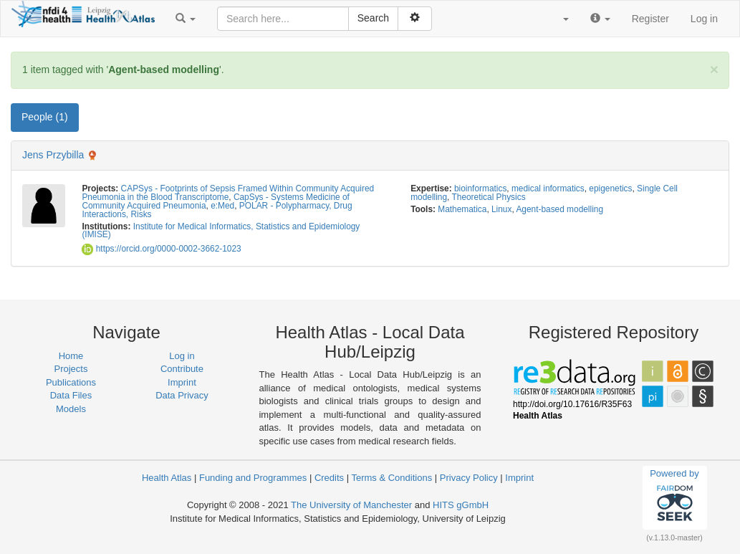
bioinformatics (480, 188)
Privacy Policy (469, 477)
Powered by (674, 497)
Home (71, 355)
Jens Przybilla (53, 155)
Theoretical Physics (489, 197)
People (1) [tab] (44, 117)
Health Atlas (166, 477)
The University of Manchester (351, 505)
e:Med (222, 206)
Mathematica (462, 209)
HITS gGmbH (461, 505)
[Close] (714, 69)
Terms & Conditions (391, 477)
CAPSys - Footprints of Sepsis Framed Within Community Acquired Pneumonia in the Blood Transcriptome (228, 192)
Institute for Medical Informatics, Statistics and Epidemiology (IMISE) (221, 230)
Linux (501, 209)
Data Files (71, 395)
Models (71, 408)
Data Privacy (181, 395)
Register (650, 18)
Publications (71, 382)
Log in (704, 18)
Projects (71, 368)
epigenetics (610, 188)
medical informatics (548, 188)
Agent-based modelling (559, 209)
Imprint (182, 382)
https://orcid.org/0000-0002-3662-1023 (161, 249)
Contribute (181, 368)
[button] (185, 19)
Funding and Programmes (253, 477)
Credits (329, 477)
